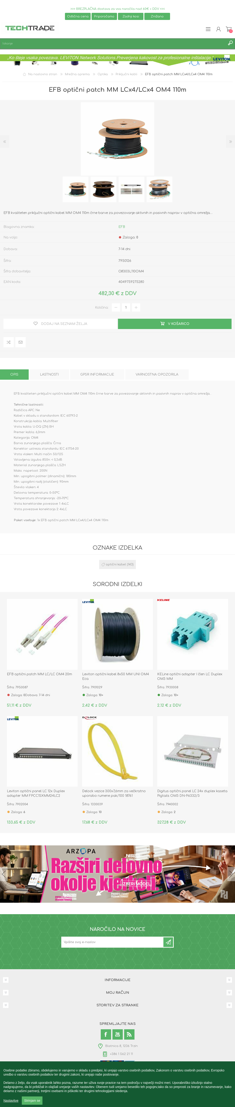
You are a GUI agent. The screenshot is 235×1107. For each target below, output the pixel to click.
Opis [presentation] (14, 374)
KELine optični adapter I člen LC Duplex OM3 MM (189, 677)
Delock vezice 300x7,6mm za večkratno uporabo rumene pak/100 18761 (114, 793)
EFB (121, 227)
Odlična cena (78, 16)
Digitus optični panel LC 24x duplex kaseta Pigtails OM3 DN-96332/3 (192, 793)
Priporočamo (104, 16)
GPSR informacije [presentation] (97, 374)
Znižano (157, 16)
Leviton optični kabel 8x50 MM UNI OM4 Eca (115, 677)
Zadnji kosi (131, 16)
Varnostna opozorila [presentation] (157, 374)
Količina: (102, 307)
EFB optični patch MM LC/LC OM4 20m (39, 674)
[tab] (14, 374)
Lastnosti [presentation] (49, 374)
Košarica (229, 29)
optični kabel (116, 564)
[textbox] (113, 44)
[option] (76, 189)
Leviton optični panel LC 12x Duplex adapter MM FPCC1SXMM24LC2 (36, 793)
